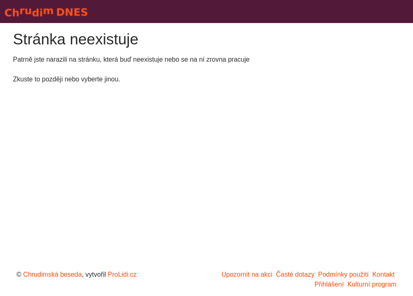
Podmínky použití (343, 274)
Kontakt (383, 274)
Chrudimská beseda (52, 274)
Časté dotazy (295, 274)
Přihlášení (329, 284)
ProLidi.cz (122, 274)
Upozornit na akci (247, 274)
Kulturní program (372, 284)
